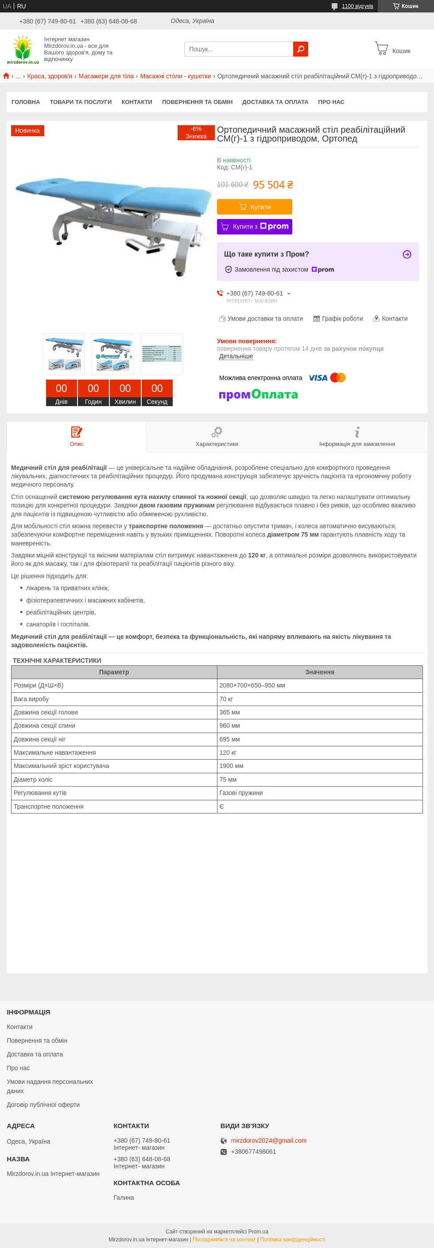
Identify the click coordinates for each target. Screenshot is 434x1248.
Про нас (331, 102)
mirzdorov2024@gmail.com (269, 1140)
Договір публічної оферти (43, 1104)
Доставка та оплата (275, 102)
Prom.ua (258, 1232)
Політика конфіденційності (293, 1239)
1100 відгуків (357, 6)
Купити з (260, 226)
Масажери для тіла (106, 76)
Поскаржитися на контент (224, 1239)
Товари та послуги (81, 102)
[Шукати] (300, 49)
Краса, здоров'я (50, 76)
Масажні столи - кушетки (175, 76)
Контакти (136, 102)
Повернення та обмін (197, 102)
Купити (261, 207)
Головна (26, 102)
